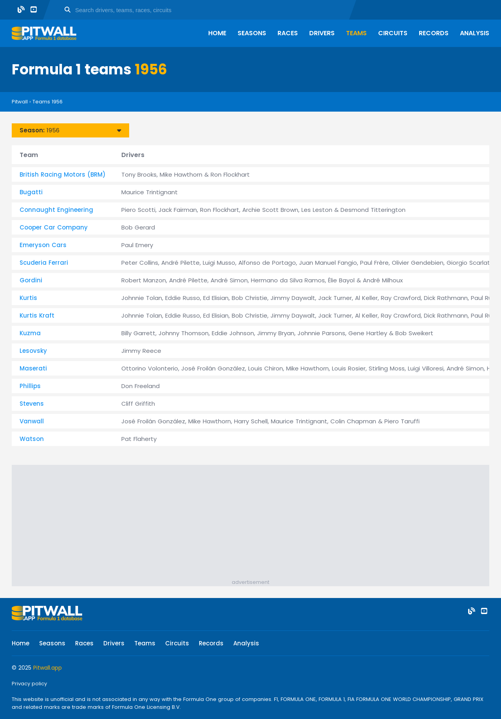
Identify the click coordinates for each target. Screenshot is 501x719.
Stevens (32, 403)
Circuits (392, 33)
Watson (32, 439)
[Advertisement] (254, 523)
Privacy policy (29, 683)
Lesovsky (33, 351)
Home (217, 33)
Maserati (33, 368)
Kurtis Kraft (37, 315)
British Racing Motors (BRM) (63, 174)
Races (288, 33)
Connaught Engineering (56, 210)
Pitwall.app (47, 668)
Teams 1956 (47, 101)
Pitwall (20, 101)
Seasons (252, 33)
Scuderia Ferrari (44, 262)
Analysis (474, 33)
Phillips (30, 386)
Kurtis (28, 298)
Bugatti (31, 192)
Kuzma (30, 333)
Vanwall (32, 421)
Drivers (322, 33)
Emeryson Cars (43, 245)
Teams (356, 33)
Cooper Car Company (54, 227)
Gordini (31, 280)
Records (434, 33)
